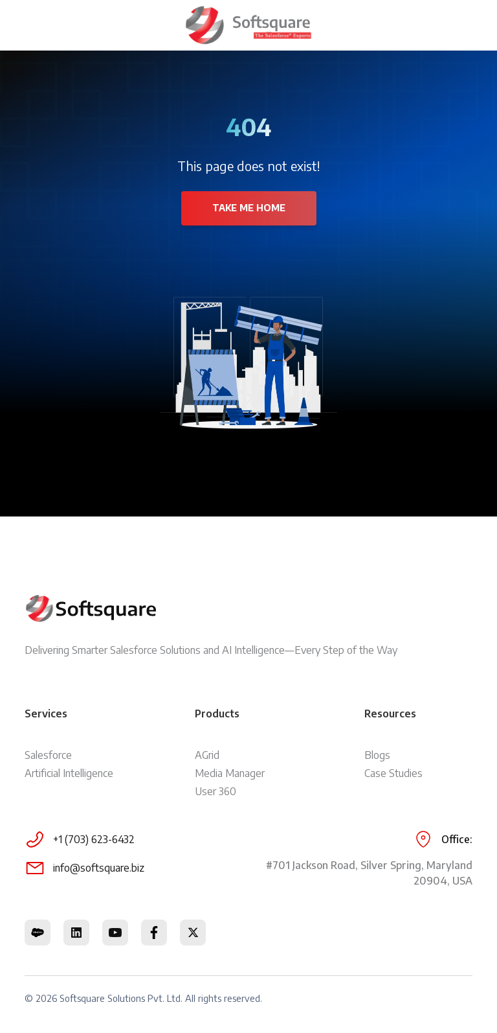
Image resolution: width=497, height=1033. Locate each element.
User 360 (215, 791)
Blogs (377, 755)
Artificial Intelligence (69, 773)
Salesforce (48, 755)
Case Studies (393, 773)
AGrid (207, 755)
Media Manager (230, 773)
